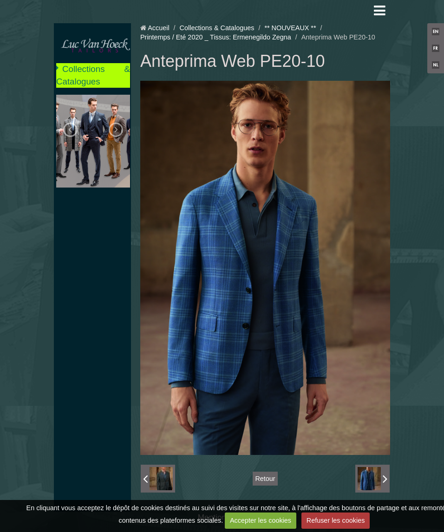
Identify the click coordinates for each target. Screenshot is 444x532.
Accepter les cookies (260, 520)
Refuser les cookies (336, 520)
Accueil (158, 28)
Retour (265, 478)
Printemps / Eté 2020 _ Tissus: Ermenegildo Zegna (215, 37)
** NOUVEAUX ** (290, 28)
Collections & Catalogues (93, 75)
